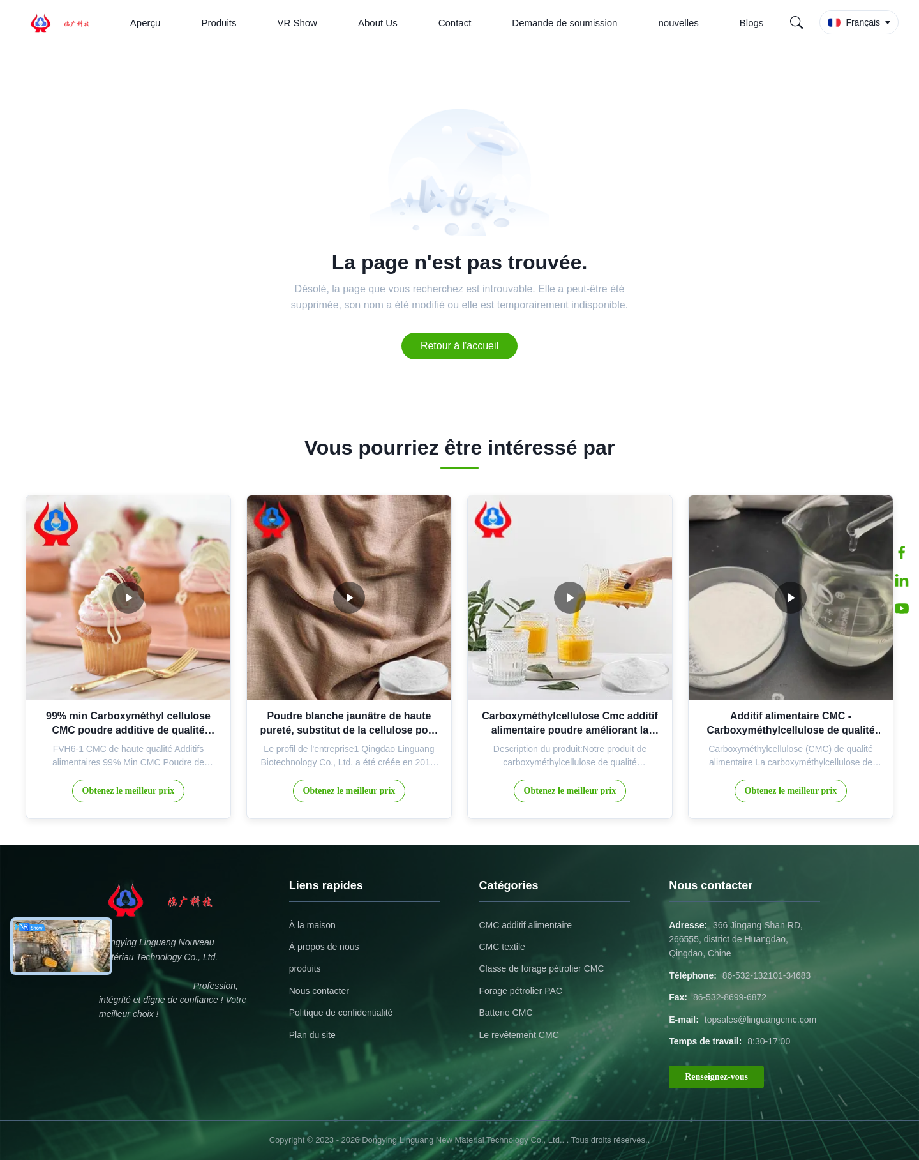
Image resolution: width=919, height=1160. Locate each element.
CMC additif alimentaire (525, 925)
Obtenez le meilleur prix (128, 790)
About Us (378, 22)
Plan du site (312, 1035)
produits (305, 968)
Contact (455, 22)
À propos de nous (324, 947)
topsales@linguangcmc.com (760, 1019)
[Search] (796, 22)
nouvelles (678, 22)
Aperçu (145, 22)
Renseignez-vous (716, 1076)
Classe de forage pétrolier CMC (541, 968)
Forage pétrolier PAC (520, 991)
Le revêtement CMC (518, 1035)
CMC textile (502, 947)
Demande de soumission (564, 22)
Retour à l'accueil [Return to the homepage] (459, 345)
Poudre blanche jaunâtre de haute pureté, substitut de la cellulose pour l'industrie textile (349, 730)
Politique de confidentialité (341, 1012)
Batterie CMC (505, 1012)
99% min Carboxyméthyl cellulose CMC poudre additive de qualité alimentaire (128, 730)
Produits (218, 22)
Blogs (752, 22)
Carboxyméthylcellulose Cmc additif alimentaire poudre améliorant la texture (570, 730)
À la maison (312, 925)
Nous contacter (319, 991)
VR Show (297, 22)
